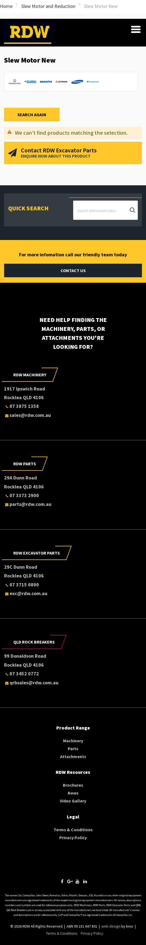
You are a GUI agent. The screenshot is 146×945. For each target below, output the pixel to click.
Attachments (73, 756)
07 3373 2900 (21, 495)
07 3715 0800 (21, 584)
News (73, 793)
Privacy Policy (73, 837)
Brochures (73, 785)
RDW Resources (73, 772)
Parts (73, 748)
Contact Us (73, 270)
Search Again (31, 114)
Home (6, 6)
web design (110, 926)
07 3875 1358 (21, 406)
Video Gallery (73, 801)
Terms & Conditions (73, 829)
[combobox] (105, 210)
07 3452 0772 (21, 673)
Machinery (73, 740)
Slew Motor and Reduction (48, 6)
